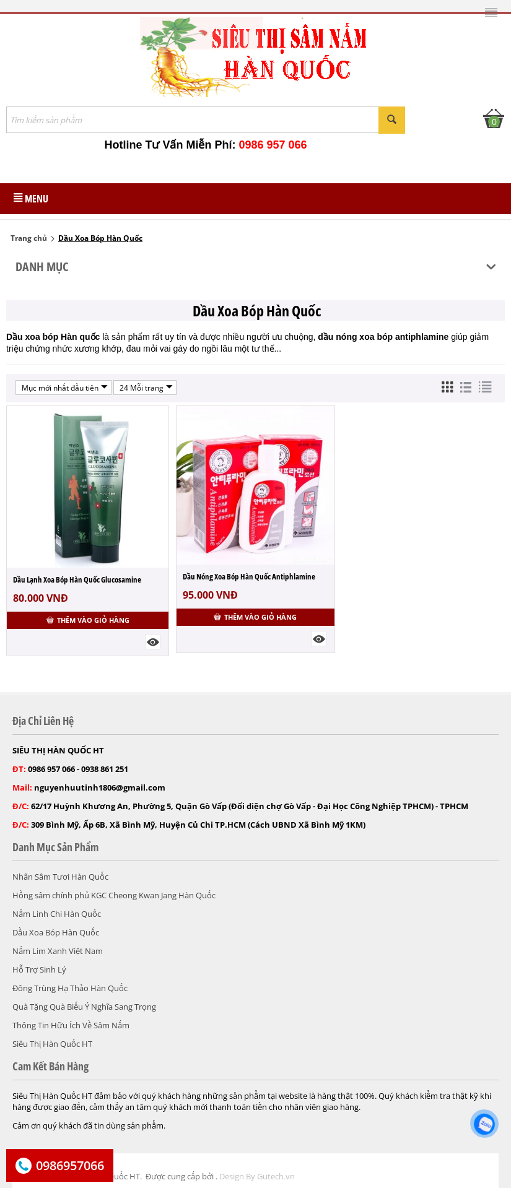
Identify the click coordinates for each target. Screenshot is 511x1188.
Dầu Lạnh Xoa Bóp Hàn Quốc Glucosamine (77, 579)
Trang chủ (29, 238)
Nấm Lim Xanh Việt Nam (57, 950)
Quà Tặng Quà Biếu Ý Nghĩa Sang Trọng (84, 1006)
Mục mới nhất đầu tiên (65, 387)
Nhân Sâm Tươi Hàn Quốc (60, 876)
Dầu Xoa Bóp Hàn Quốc (55, 932)
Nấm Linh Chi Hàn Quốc (56, 913)
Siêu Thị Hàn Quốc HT (52, 1043)
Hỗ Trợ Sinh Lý (39, 969)
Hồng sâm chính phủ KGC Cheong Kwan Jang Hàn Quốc (114, 895)
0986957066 (70, 1165)
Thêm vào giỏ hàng (87, 620)
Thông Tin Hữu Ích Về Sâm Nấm (70, 1025)
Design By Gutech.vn (257, 1176)
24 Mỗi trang (146, 387)
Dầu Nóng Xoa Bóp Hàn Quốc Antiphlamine (249, 576)
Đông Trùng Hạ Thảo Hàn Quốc (70, 988)
